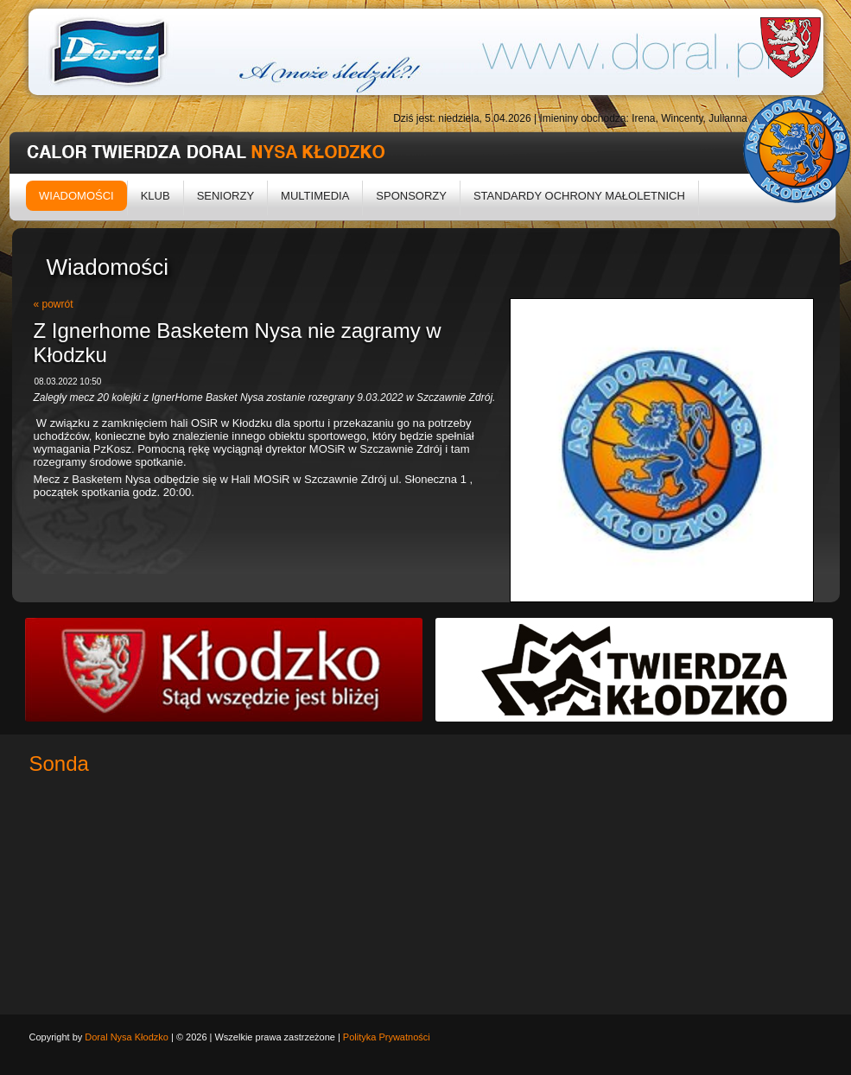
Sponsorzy (411, 195)
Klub (155, 195)
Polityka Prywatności (386, 1037)
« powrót (53, 304)
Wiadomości (76, 195)
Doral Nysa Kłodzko (126, 1037)
